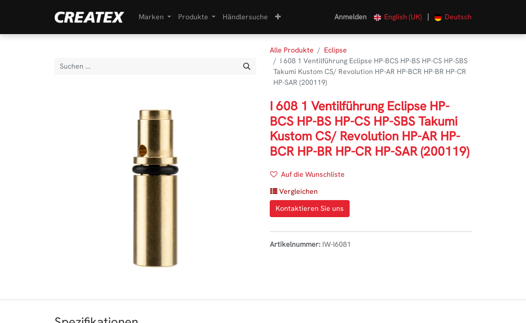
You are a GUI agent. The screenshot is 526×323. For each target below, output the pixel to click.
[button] (278, 17)
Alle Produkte (292, 50)
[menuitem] (245, 17)
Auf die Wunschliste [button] (307, 174)
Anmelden (350, 17)
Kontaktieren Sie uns (310, 208)
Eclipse (335, 50)
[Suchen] (246, 66)
